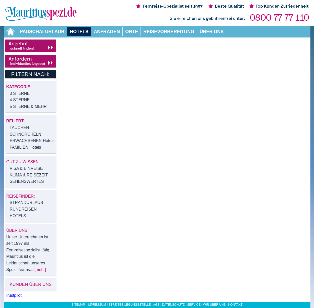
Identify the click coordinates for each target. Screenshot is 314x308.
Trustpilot (13, 295)
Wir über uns (214, 304)
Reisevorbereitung (168, 31)
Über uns (212, 31)
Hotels (79, 31)
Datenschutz (173, 304)
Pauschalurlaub (42, 31)
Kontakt (235, 304)
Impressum (96, 304)
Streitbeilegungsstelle (130, 304)
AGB (156, 304)
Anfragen (107, 31)
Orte (131, 31)
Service (194, 304)
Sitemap (78, 304)
